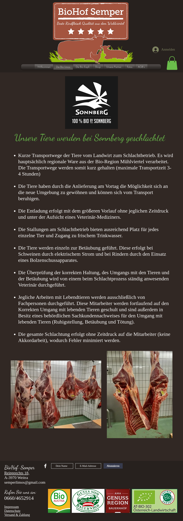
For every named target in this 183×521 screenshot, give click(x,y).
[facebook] (45, 466)
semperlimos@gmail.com (24, 482)
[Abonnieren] (113, 466)
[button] (172, 63)
